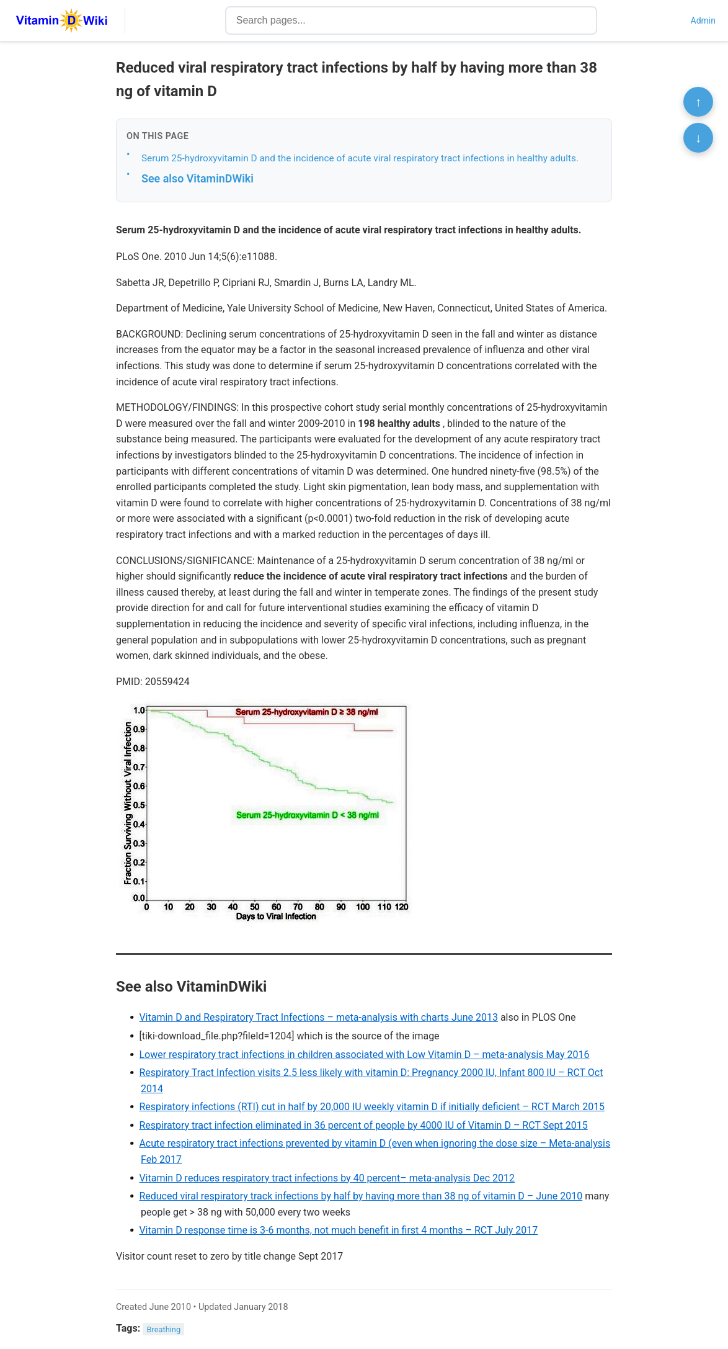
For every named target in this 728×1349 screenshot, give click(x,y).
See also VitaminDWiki (197, 178)
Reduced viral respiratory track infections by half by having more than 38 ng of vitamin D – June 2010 (360, 1196)
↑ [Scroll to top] (698, 102)
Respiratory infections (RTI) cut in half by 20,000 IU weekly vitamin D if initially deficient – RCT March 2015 (372, 1107)
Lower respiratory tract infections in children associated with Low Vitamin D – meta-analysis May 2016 (364, 1054)
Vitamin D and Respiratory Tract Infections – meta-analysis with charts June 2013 (318, 1017)
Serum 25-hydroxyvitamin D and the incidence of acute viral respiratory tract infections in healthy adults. (360, 158)
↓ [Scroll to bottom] (698, 138)
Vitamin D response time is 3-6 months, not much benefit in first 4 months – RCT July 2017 (338, 1230)
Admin (703, 20)
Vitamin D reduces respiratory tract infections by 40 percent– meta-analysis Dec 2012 (327, 1178)
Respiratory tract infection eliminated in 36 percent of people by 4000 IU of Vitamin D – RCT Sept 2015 (363, 1125)
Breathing (164, 1328)
